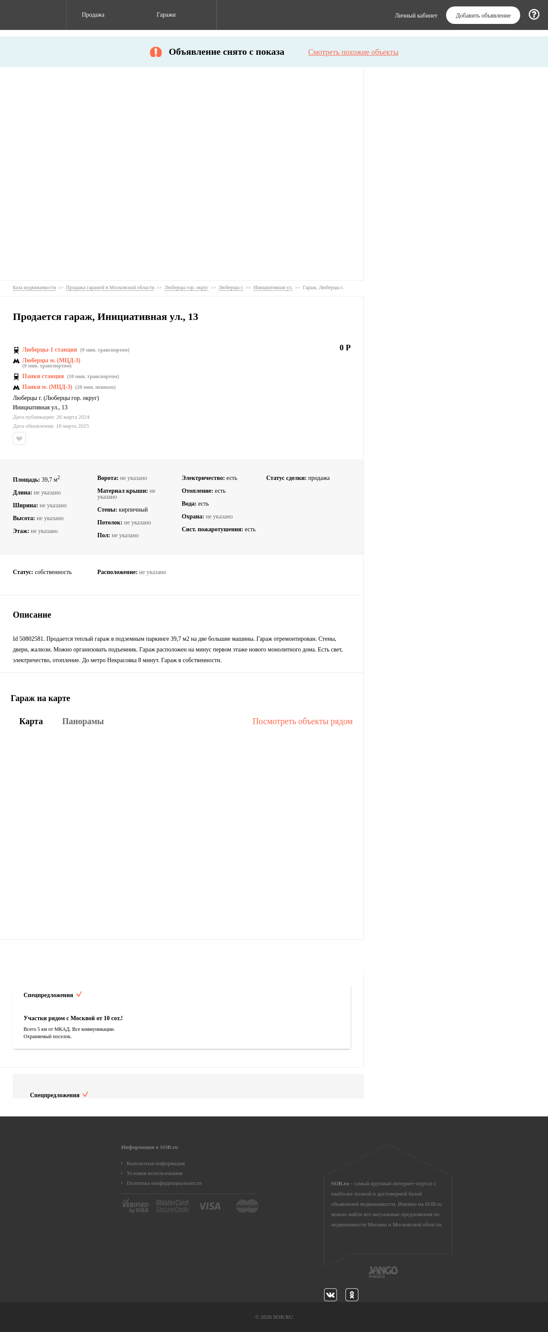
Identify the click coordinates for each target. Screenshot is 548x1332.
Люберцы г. (27, 398)
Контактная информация (156, 1163)
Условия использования (154, 1173)
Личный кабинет (416, 16)
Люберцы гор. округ (71, 398)
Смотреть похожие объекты (353, 52)
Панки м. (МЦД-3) (47, 387)
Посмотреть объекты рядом (303, 721)
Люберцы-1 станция (49, 349)
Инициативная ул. (36, 408)
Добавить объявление (483, 15)
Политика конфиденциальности (164, 1183)
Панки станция (43, 376)
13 (65, 408)
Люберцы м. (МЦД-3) (51, 360)
